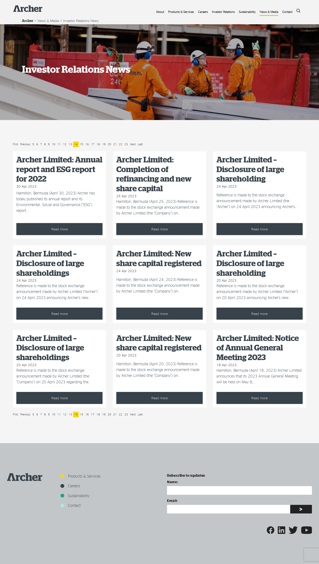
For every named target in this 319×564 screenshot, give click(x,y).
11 (59, 144)
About (160, 12)
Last (140, 144)
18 (98, 144)
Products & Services (181, 12)
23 (126, 144)
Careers (203, 12)
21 (115, 144)
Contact (287, 12)
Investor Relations (223, 12)
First (15, 144)
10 (53, 144)
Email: (172, 500)
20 (109, 144)
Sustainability (247, 12)
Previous (25, 144)
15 (81, 144)
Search (296, 9)
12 (64, 144)
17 (92, 144)
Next (133, 144)
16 (87, 144)
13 (70, 144)
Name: (172, 481)
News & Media (269, 12)
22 (120, 144)
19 (104, 144)
